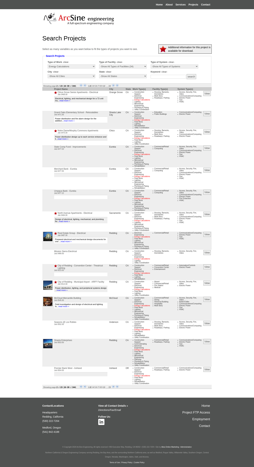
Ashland (113, 368)
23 (109, 86)
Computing (158, 148)
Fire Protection (185, 198)
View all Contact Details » (113, 405)
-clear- (66, 62)
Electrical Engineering (139, 97)
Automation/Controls (187, 265)
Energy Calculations (142, 100)
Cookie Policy (139, 462)
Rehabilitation (139, 126)
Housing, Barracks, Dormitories (161, 93)
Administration (186, 447)
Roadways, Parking (162, 98)
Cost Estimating (140, 344)
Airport (156, 282)
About (169, 4)
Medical (157, 287)
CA (127, 92)
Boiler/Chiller (184, 302)
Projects (193, 4)
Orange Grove (116, 92)
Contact (205, 4)
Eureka (112, 147)
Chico (112, 130)
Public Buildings (160, 114)
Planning (137, 359)
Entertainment (159, 269)
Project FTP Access (196, 412)
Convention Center (161, 267)
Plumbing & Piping (141, 108)
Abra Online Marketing (170, 447)
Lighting (137, 102)
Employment (201, 419)
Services (181, 4)
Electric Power (184, 98)
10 (104, 86)
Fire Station (158, 285)
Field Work (138, 122)
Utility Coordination (141, 109)
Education (158, 112)
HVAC (181, 102)
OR (127, 368)
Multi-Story (158, 96)
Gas (180, 100)
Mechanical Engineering (139, 105)
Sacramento (115, 213)
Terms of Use (115, 462)
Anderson (113, 322)
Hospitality (158, 304)
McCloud (113, 298)
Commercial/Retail (161, 147)
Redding (113, 233)
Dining (156, 300)
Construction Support (139, 93)
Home (159, 4)
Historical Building (161, 302)
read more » (64, 101)
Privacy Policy (126, 462)
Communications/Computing (190, 96)
